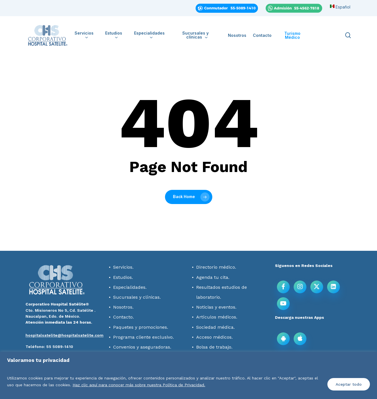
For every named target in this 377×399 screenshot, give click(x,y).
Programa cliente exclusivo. (143, 337)
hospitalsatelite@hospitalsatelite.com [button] (64, 335)
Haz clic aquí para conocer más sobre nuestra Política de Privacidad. (139, 385)
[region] (188, 375)
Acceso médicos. (214, 337)
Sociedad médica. (215, 327)
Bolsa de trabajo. (214, 347)
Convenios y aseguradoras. (142, 347)
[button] (49, 346)
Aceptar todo (349, 384)
